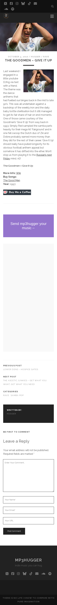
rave (46, 57)
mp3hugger (28, 560)
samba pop (17, 395)
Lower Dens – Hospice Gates (20, 369)
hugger (35, 57)
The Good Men (11, 180)
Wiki (18, 173)
